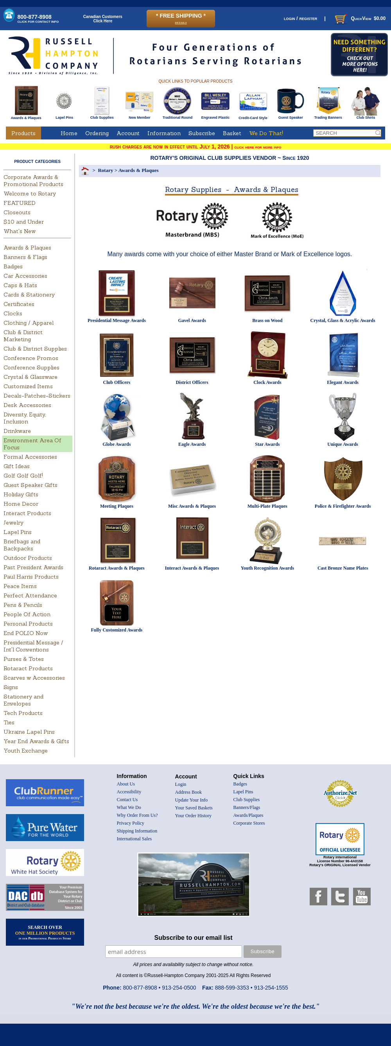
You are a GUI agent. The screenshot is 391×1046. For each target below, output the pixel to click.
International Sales (134, 839)
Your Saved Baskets (194, 808)
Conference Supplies (31, 367)
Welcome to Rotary (30, 193)
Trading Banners (328, 115)
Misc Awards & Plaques (192, 506)
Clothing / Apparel (29, 322)
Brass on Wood (267, 320)
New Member (139, 115)
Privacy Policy (130, 823)
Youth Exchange (26, 750)
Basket (232, 133)
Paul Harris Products (31, 576)
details (181, 22)
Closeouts (17, 212)
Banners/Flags (246, 807)
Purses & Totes (24, 658)
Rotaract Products (28, 668)
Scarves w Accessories (34, 677)
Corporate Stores (249, 823)
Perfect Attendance (30, 595)
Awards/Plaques (248, 815)
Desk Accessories (27, 405)
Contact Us (127, 799)
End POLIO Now (26, 633)
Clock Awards (267, 382)
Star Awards (267, 444)
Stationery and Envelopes (23, 700)
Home (69, 133)
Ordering (97, 133)
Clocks (13, 313)
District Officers (192, 382)
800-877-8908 (38, 19)
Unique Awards (342, 444)
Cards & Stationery (29, 294)
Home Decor (21, 503)
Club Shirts (365, 115)
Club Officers (117, 382)
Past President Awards (33, 567)
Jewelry (13, 522)
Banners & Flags (25, 257)
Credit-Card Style (253, 116)
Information (164, 133)
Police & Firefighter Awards (343, 506)
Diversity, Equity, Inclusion (25, 418)
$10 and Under (24, 221)
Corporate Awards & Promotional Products (33, 181)
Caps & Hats (20, 285)
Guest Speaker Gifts (30, 485)
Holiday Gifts (21, 494)
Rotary (105, 170)
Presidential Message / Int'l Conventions (33, 646)
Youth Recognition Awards (267, 568)
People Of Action (27, 614)
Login (181, 784)
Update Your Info (191, 800)
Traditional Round (178, 115)
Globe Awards (116, 444)
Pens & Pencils (23, 604)
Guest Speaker (290, 115)
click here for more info (257, 147)
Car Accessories (25, 275)
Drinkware (17, 430)
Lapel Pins (64, 115)
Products (23, 133)
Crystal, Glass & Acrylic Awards (342, 320)
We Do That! (266, 133)
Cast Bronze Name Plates (342, 568)
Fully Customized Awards (116, 630)
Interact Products (27, 513)
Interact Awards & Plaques (192, 568)
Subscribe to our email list (193, 937)
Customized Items (28, 386)
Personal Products (28, 623)
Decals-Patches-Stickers (37, 395)
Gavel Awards (192, 320)
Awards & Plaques (26, 116)
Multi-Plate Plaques (267, 506)
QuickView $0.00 (359, 18)
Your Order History (193, 815)
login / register (300, 18)
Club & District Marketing (23, 336)
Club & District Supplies (35, 348)
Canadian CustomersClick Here (102, 18)
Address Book (188, 792)
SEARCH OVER (45, 932)
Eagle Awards (192, 444)
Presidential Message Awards (117, 320)
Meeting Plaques (116, 506)
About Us (126, 784)
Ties (9, 722)
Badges (13, 266)
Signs (11, 687)
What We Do (129, 807)
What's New (20, 231)
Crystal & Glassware (30, 376)
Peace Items (20, 586)
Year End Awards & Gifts (36, 741)
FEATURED (20, 202)
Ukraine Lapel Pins (29, 731)
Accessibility (129, 791)
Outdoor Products (28, 557)
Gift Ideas (17, 466)
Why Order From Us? (137, 815)
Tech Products (23, 713)
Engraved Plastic (215, 115)
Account (128, 133)
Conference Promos (31, 358)
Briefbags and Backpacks (22, 545)
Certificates (19, 304)
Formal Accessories (30, 456)
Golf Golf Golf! (23, 475)
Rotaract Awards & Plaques (117, 568)
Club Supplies (102, 115)
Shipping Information (137, 831)
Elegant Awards (343, 382)
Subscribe (201, 133)
